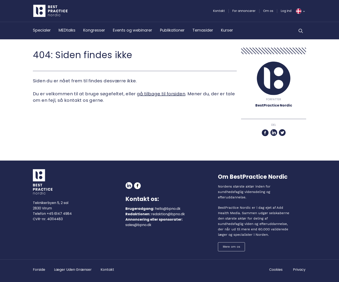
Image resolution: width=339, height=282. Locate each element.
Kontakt (219, 11)
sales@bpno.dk (138, 224)
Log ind (286, 11)
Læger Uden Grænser (73, 269)
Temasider (202, 30)
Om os (268, 11)
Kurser (227, 30)
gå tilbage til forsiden (161, 94)
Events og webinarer (132, 30)
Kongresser (94, 30)
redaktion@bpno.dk (168, 214)
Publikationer (172, 30)
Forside (39, 269)
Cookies (276, 269)
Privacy (299, 269)
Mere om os (231, 246)
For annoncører (244, 11)
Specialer (42, 30)
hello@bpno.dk (168, 208)
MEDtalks (67, 30)
